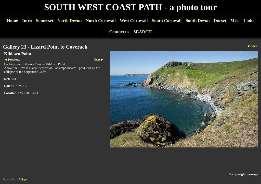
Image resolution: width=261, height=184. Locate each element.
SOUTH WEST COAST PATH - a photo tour (130, 7)
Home (12, 20)
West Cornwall (134, 20)
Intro (27, 20)
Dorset (220, 20)
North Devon (69, 20)
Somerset (44, 20)
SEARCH (143, 31)
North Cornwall (101, 20)
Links (248, 20)
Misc (234, 20)
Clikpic (23, 179)
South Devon (198, 20)
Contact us (119, 31)
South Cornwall (167, 20)
